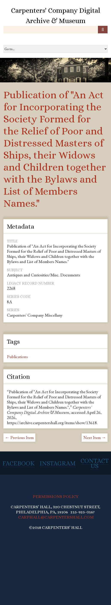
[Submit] (103, 29)
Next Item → (94, 437)
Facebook (18, 463)
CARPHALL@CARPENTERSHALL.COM (56, 517)
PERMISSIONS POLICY (55, 496)
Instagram (58, 463)
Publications (17, 356)
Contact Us (95, 463)
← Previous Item (19, 437)
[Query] (55, 29)
